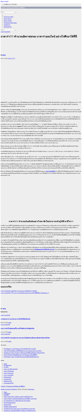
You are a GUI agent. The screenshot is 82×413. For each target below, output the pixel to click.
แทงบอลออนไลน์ (8, 383)
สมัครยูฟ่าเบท (8, 26)
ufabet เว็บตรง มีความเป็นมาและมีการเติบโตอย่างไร (18, 396)
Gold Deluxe (7, 393)
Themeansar (31, 389)
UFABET (6, 395)
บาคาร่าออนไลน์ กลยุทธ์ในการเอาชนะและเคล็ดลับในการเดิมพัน (19, 291)
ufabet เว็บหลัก (8, 20)
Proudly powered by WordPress (9, 389)
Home (5, 392)
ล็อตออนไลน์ (7, 404)
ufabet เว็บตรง (7, 18)
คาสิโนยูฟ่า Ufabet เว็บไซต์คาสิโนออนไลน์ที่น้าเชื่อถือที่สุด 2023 (21, 357)
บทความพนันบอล (9, 371)
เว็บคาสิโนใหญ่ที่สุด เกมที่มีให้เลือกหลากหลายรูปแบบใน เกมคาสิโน (23, 350)
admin (4, 55)
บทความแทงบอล (8, 373)
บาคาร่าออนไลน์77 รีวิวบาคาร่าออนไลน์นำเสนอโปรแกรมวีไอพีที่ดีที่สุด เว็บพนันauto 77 (25, 293)
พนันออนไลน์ (7, 377)
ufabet (5, 364)
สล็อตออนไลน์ (8, 381)
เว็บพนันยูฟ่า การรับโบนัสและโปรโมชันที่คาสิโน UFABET (20, 348)
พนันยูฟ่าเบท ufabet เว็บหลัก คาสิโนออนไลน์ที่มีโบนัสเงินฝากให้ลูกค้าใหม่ (24, 352)
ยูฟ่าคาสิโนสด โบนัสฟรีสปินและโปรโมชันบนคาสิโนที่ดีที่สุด (20, 354)
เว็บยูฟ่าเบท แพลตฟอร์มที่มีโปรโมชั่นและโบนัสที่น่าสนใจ (19, 410)
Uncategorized (7, 365)
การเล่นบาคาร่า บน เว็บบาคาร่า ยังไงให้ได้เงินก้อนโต (15, 319)
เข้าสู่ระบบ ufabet (8, 16)
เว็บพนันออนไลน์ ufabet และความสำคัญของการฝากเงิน (19, 408)
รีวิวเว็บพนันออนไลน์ (9, 402)
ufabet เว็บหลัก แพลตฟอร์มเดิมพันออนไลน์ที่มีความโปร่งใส (20, 398)
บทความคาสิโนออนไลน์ (11, 369)
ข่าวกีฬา (6, 367)
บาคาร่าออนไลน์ (5, 31)
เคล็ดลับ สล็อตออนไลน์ (10, 406)
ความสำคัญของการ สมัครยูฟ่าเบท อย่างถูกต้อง (17, 400)
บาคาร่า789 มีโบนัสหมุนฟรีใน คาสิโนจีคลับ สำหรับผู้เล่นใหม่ (17, 328)
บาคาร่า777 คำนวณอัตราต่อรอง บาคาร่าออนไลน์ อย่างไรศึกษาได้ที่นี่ (39, 36)
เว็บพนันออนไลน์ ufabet (10, 22)
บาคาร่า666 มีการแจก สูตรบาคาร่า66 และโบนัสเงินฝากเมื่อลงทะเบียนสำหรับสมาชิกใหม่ (25, 337)
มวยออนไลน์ (7, 379)
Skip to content (4, 1)
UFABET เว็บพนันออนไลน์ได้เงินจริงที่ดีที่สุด (13, 7)
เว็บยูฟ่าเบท (7, 24)
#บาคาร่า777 (11, 58)
